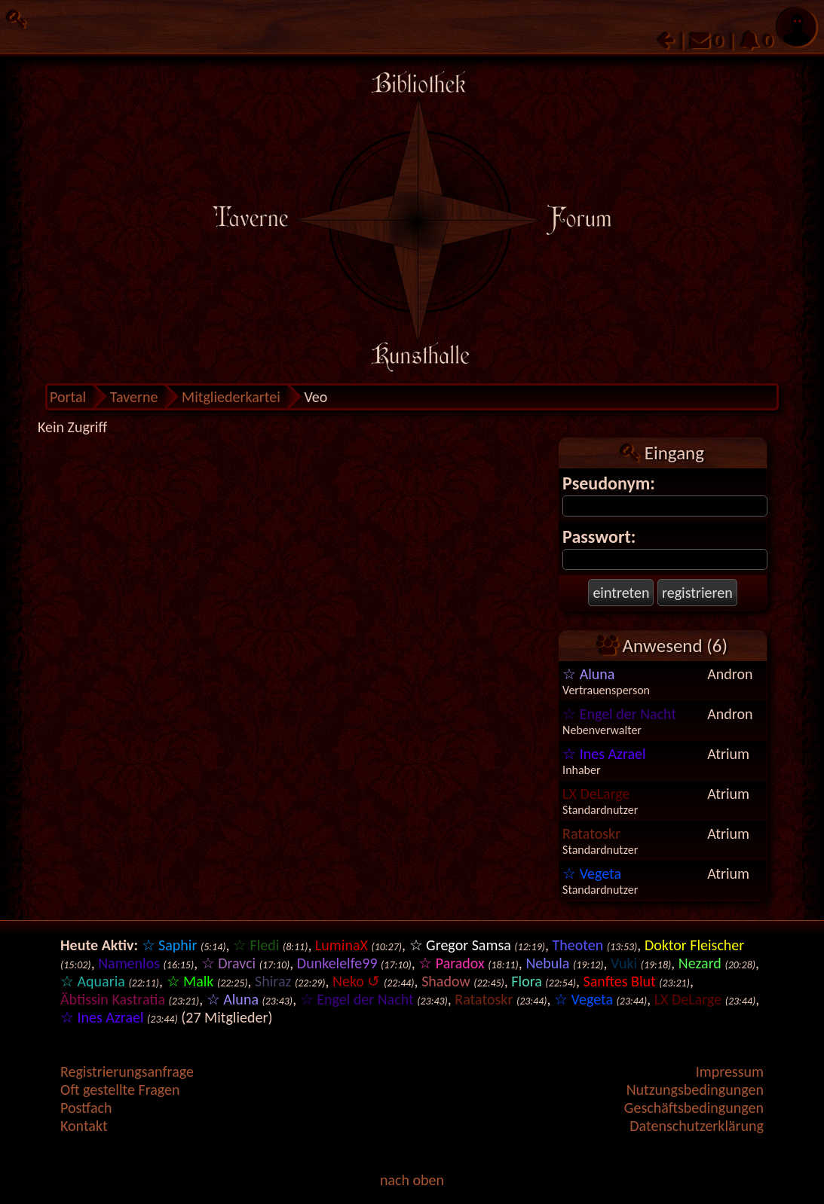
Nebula (547, 963)
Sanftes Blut (620, 981)
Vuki (624, 963)
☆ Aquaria (92, 981)
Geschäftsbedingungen (694, 1108)
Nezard (699, 963)
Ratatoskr (591, 834)
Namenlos (129, 963)
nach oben (412, 1180)
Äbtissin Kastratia (112, 999)
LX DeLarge (595, 794)
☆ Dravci (228, 963)
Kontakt (84, 1126)
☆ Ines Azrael (604, 754)
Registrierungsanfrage (127, 1071)
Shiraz (273, 981)
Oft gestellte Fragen (120, 1090)
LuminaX (341, 945)
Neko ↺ (356, 981)
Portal (68, 397)
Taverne (134, 397)
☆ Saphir (170, 945)
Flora (526, 981)
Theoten (578, 945)
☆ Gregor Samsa (460, 945)
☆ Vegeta (591, 873)
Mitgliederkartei (231, 397)
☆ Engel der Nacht (619, 714)
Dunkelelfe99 (337, 963)
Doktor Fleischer (694, 945)
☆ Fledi (256, 945)
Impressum (730, 1071)
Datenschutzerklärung (696, 1126)
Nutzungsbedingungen (695, 1090)
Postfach (86, 1108)
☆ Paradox (451, 963)
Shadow (445, 981)
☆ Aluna (588, 674)
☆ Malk (190, 981)
